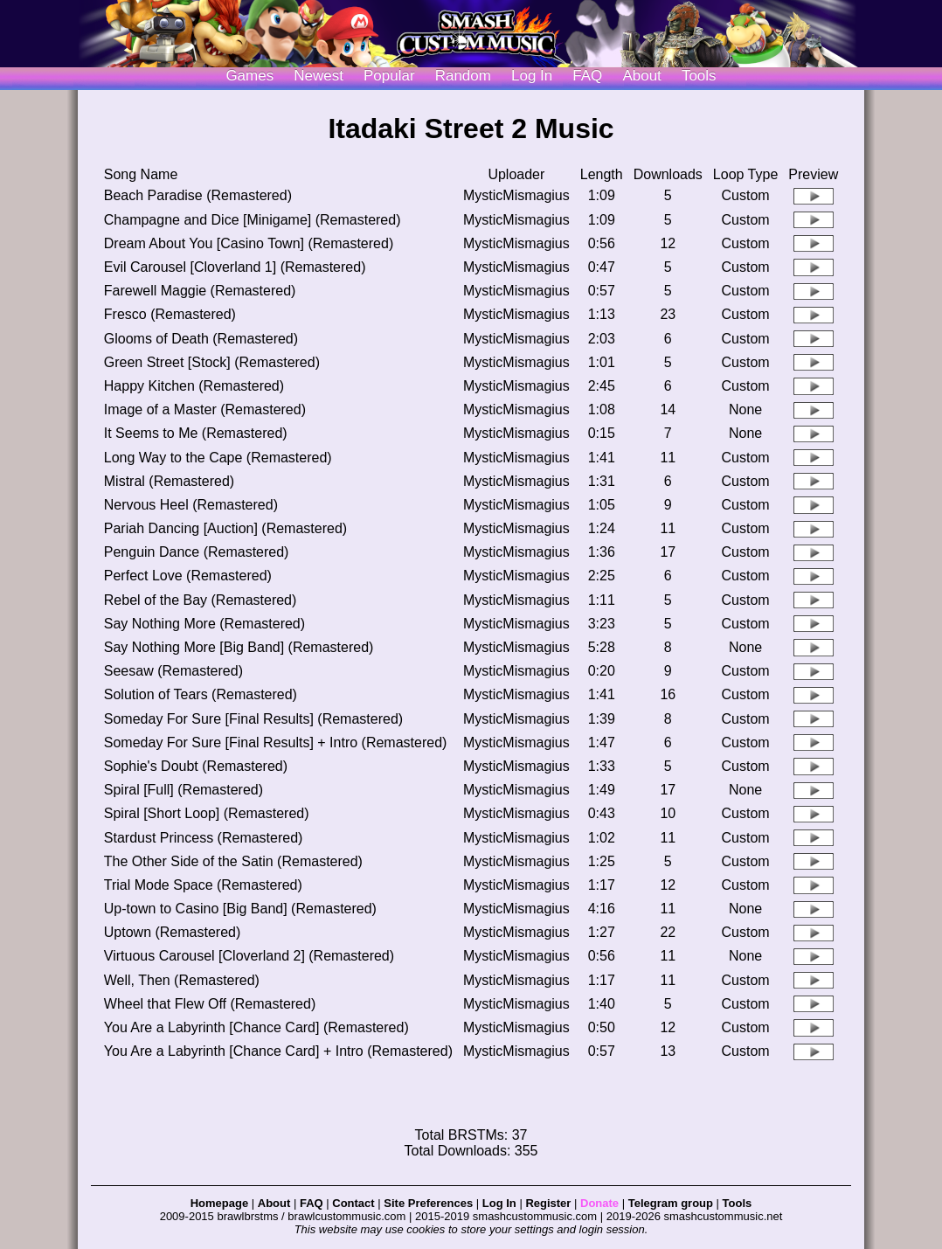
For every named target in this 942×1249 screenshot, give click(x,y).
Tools (699, 75)
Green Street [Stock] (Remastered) (212, 362)
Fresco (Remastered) (170, 314)
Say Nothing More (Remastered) (204, 623)
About (641, 75)
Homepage (219, 1203)
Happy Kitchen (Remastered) (194, 385)
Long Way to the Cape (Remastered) (218, 457)
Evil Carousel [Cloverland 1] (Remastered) (235, 267)
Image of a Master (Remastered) (205, 409)
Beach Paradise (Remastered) (198, 195)
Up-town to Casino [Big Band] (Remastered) (240, 908)
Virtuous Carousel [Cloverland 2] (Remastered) (249, 955)
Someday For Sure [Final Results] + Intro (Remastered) (275, 742)
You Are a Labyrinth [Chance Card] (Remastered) (256, 1027)
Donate (599, 1203)
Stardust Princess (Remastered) (203, 837)
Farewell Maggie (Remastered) (200, 290)
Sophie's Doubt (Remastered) (195, 766)
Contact (353, 1203)
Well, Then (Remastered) (182, 980)
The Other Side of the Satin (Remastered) (233, 861)
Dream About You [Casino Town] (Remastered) (248, 243)
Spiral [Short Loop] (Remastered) (206, 813)
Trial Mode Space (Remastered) (203, 885)
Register (548, 1203)
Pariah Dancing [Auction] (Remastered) (225, 528)
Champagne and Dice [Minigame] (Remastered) (252, 219)
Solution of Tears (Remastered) (200, 694)
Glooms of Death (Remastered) (201, 338)
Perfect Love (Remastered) (188, 575)
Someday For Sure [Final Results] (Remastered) (253, 718)
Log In (499, 1203)
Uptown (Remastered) (172, 932)
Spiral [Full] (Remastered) (183, 789)
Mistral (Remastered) (169, 481)
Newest (318, 75)
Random (463, 75)
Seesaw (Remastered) (173, 670)
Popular (389, 75)
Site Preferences (428, 1203)
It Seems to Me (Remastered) (195, 433)
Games (249, 75)
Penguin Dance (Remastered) (196, 552)
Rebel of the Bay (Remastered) (200, 600)
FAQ (587, 75)
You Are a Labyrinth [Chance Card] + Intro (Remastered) (278, 1051)
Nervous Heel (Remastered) (191, 504)
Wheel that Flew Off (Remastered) (209, 1003)
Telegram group (670, 1203)
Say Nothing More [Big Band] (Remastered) (239, 647)
